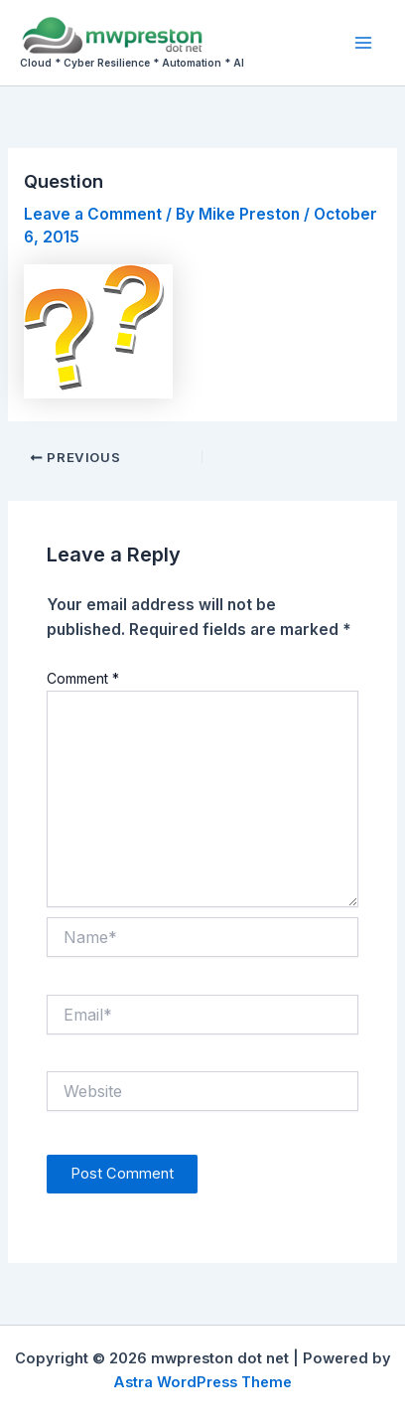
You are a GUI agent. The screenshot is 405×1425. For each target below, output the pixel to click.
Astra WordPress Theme (202, 1382)
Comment (83, 678)
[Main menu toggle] (363, 42)
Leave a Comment (93, 214)
